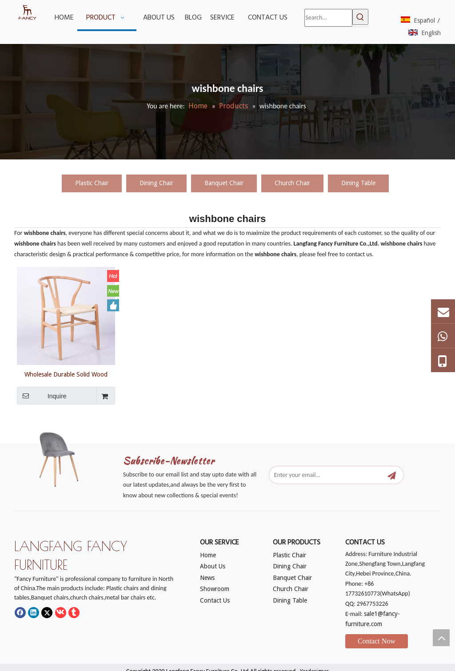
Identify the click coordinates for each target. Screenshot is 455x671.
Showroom (214, 588)
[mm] (64, 457)
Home (208, 555)
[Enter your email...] (327, 475)
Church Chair (292, 183)
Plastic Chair (91, 183)
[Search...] (328, 18)
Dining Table (358, 183)
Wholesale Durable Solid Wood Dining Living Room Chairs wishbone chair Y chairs (66, 374)
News (207, 577)
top (441, 637)
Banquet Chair (223, 183)
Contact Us (215, 600)
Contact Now (376, 641)
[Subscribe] (391, 474)
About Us (212, 566)
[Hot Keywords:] (360, 17)
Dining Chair (156, 183)
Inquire (42, 396)
